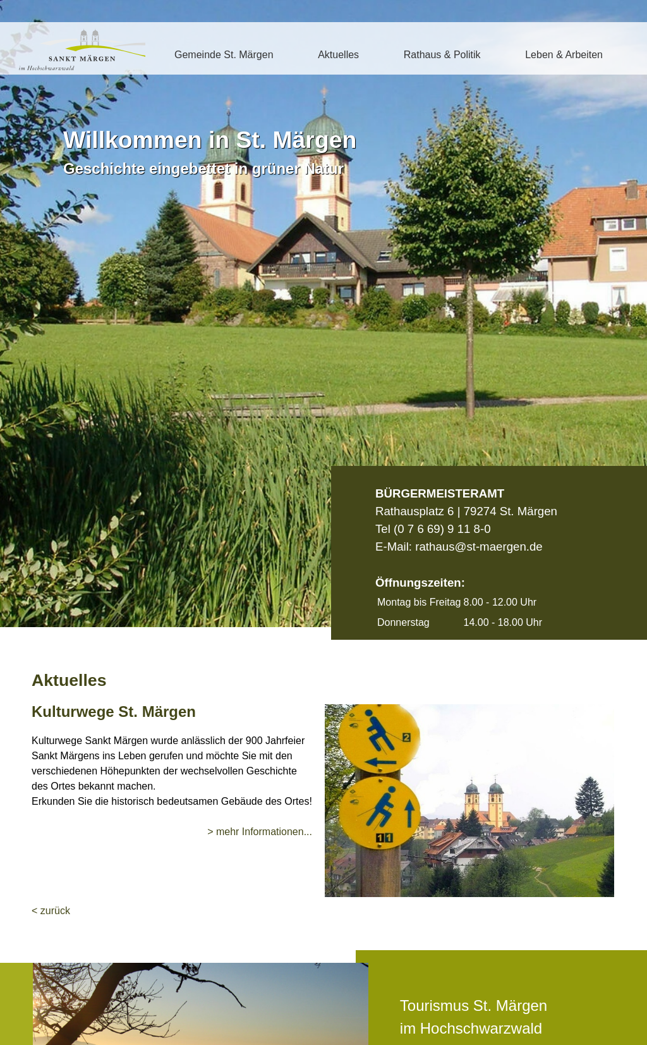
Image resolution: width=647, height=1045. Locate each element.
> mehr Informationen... (259, 831)
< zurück (51, 910)
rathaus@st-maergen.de (478, 546)
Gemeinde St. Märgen (224, 54)
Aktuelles (338, 54)
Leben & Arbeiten (564, 54)
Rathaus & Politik (442, 54)
